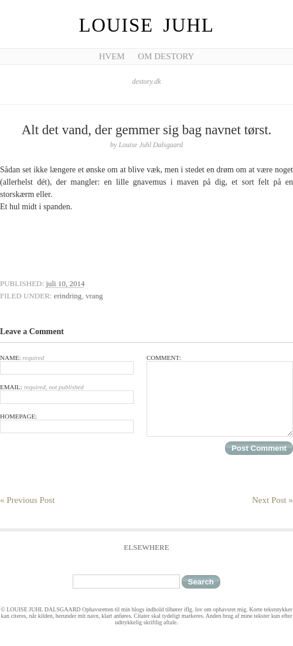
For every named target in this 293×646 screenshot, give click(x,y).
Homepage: (67, 423)
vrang (94, 295)
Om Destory (166, 56)
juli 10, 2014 (65, 283)
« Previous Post (27, 500)
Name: (67, 364)
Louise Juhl (146, 25)
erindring (68, 295)
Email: (67, 393)
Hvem (112, 56)
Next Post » (272, 500)
